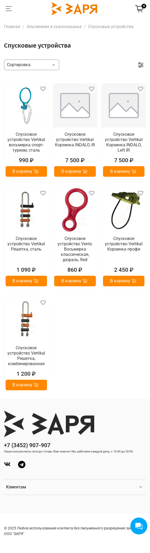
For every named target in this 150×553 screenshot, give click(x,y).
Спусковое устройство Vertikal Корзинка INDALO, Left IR (124, 142)
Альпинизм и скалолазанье (54, 26)
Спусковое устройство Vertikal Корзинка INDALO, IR (75, 139)
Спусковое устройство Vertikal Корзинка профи (124, 244)
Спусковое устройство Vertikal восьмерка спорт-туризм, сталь (26, 142)
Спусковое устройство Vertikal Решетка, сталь (26, 244)
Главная (12, 26)
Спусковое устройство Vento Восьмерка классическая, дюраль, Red (75, 249)
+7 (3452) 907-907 (27, 445)
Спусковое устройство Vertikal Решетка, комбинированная (26, 355)
